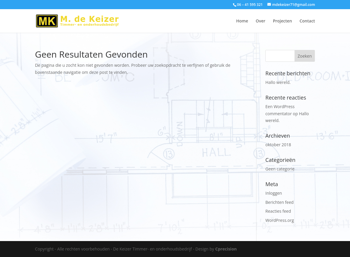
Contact (307, 21)
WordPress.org (279, 220)
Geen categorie (280, 169)
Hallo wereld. (277, 82)
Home (242, 21)
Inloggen (273, 193)
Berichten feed (279, 202)
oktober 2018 (278, 144)
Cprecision (226, 249)
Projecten (282, 21)
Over (260, 21)
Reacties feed (278, 211)
